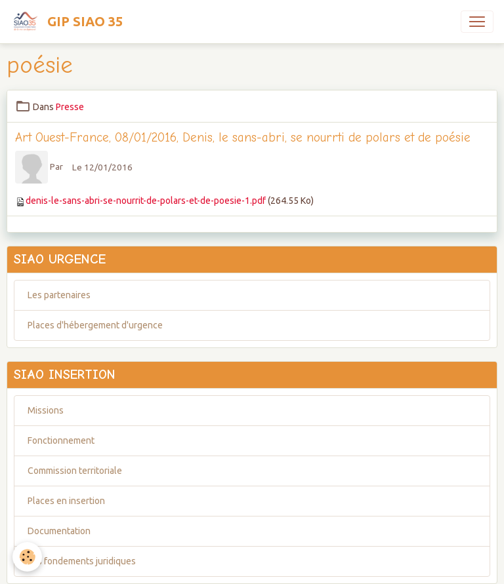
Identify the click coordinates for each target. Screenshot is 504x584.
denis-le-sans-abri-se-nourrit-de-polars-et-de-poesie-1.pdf (146, 200)
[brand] (66, 21)
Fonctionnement (61, 440)
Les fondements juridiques (82, 561)
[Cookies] (28, 557)
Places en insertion (66, 501)
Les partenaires (59, 295)
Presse (70, 107)
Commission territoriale (75, 470)
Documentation (59, 531)
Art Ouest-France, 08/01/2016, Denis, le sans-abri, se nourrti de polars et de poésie (243, 137)
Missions (46, 410)
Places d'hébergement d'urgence (95, 325)
